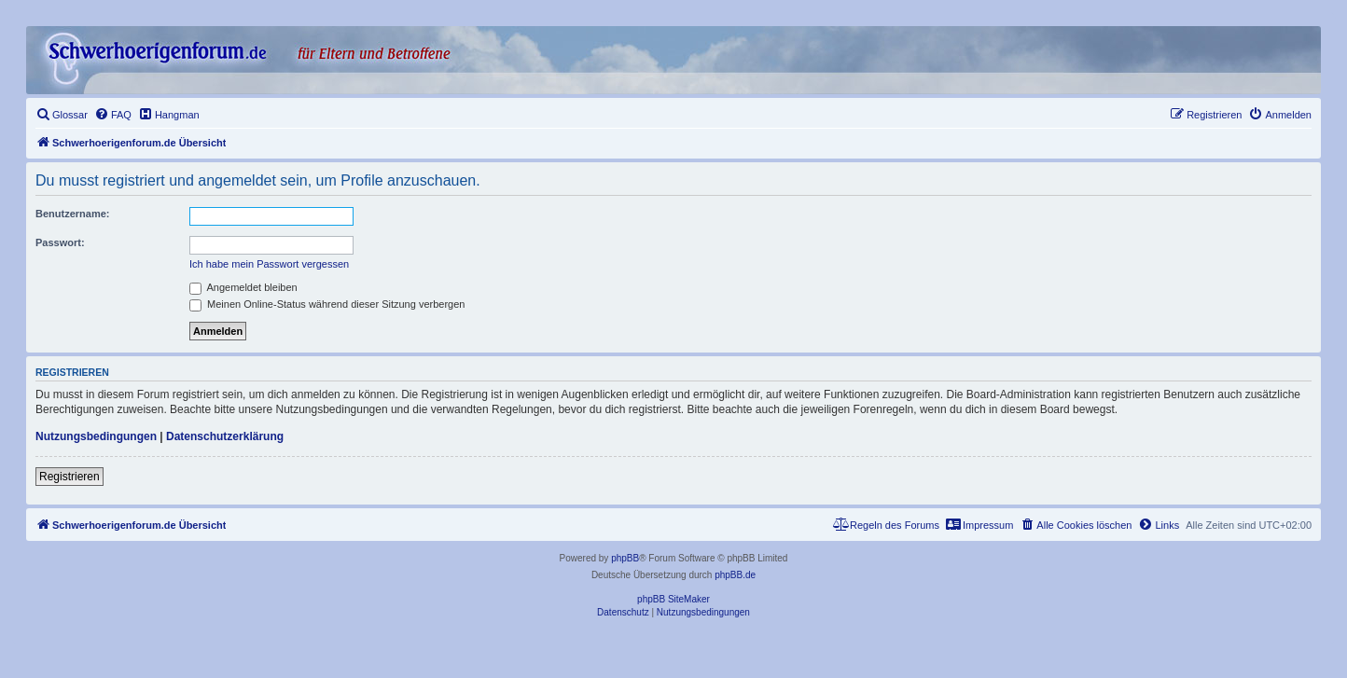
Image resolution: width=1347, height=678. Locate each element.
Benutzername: (72, 213)
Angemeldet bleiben (243, 287)
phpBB (625, 558)
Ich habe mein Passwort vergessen (269, 264)
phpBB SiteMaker (673, 599)
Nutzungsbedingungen (96, 436)
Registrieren (69, 476)
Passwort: (60, 242)
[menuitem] (61, 115)
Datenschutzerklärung (225, 436)
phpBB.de (735, 575)
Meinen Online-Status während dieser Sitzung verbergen (327, 304)
